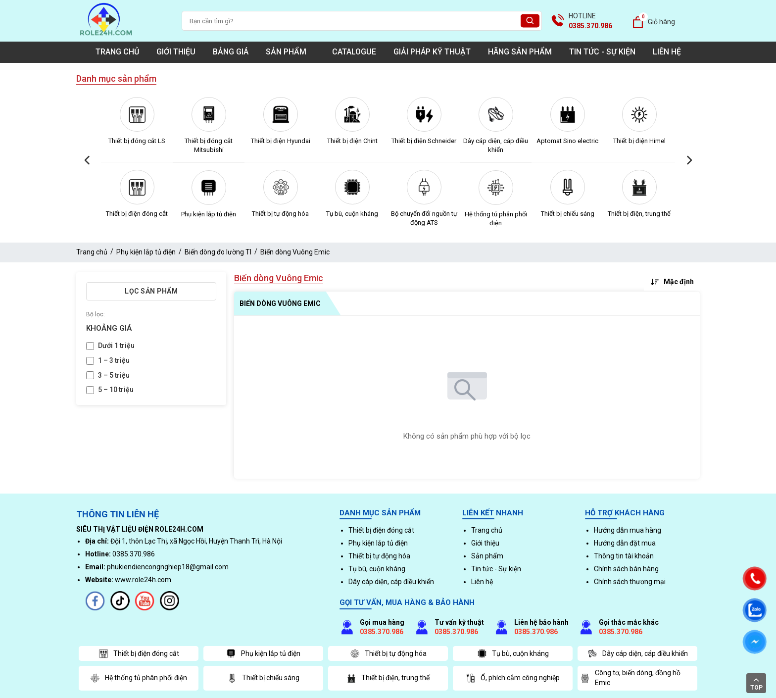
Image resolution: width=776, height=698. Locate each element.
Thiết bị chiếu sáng (567, 213)
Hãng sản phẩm (520, 51)
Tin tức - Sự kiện (602, 51)
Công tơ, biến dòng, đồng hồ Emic (630, 678)
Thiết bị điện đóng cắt (137, 213)
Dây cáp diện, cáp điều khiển (495, 145)
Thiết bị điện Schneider (423, 141)
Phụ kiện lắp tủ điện (208, 214)
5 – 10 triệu (116, 390)
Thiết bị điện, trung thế (639, 213)
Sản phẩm (290, 51)
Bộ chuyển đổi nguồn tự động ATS (424, 218)
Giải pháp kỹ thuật (432, 51)
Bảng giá (230, 51)
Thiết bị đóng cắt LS (136, 141)
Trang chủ (117, 51)
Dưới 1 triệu (116, 345)
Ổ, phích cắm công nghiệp (513, 678)
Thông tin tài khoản (624, 556)
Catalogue (354, 51)
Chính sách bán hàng (626, 569)
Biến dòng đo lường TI (218, 252)
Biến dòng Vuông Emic (295, 252)
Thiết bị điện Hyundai (280, 141)
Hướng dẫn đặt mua (625, 543)
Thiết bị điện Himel (639, 141)
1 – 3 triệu (114, 360)
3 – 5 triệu (114, 375)
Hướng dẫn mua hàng (627, 530)
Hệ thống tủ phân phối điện (496, 218)
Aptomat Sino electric (567, 141)
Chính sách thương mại (630, 582)
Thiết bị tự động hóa (280, 213)
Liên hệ (667, 51)
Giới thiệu (175, 51)
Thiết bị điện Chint (352, 141)
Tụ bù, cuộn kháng (352, 213)
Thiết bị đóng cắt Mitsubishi (209, 145)
